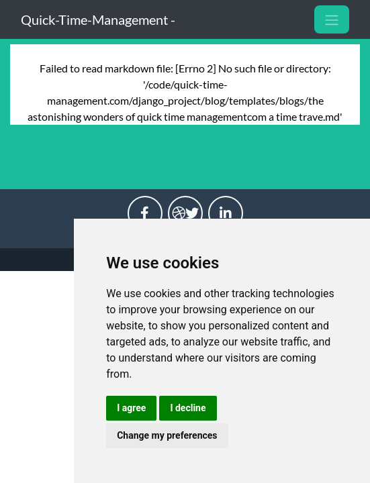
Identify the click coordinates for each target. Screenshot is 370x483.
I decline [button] (187, 407)
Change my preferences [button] (167, 435)
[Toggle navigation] (331, 19)
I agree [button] (131, 407)
